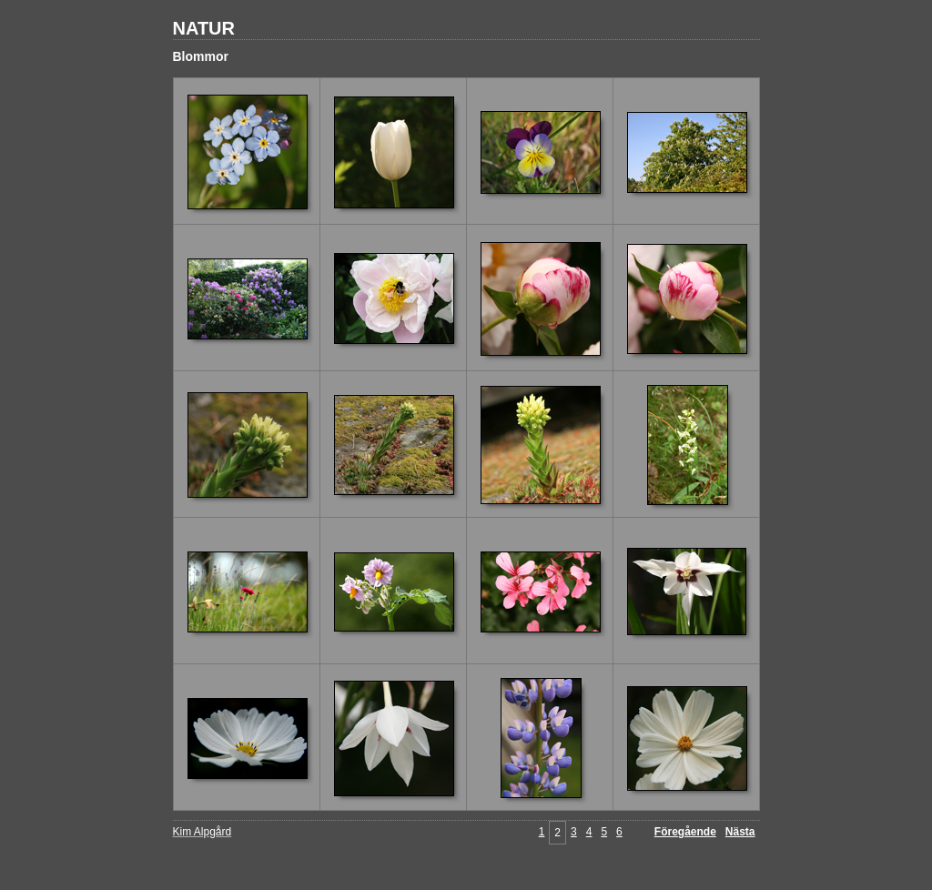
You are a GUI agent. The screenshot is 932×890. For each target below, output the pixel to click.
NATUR (204, 28)
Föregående (685, 831)
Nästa (740, 831)
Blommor (200, 56)
